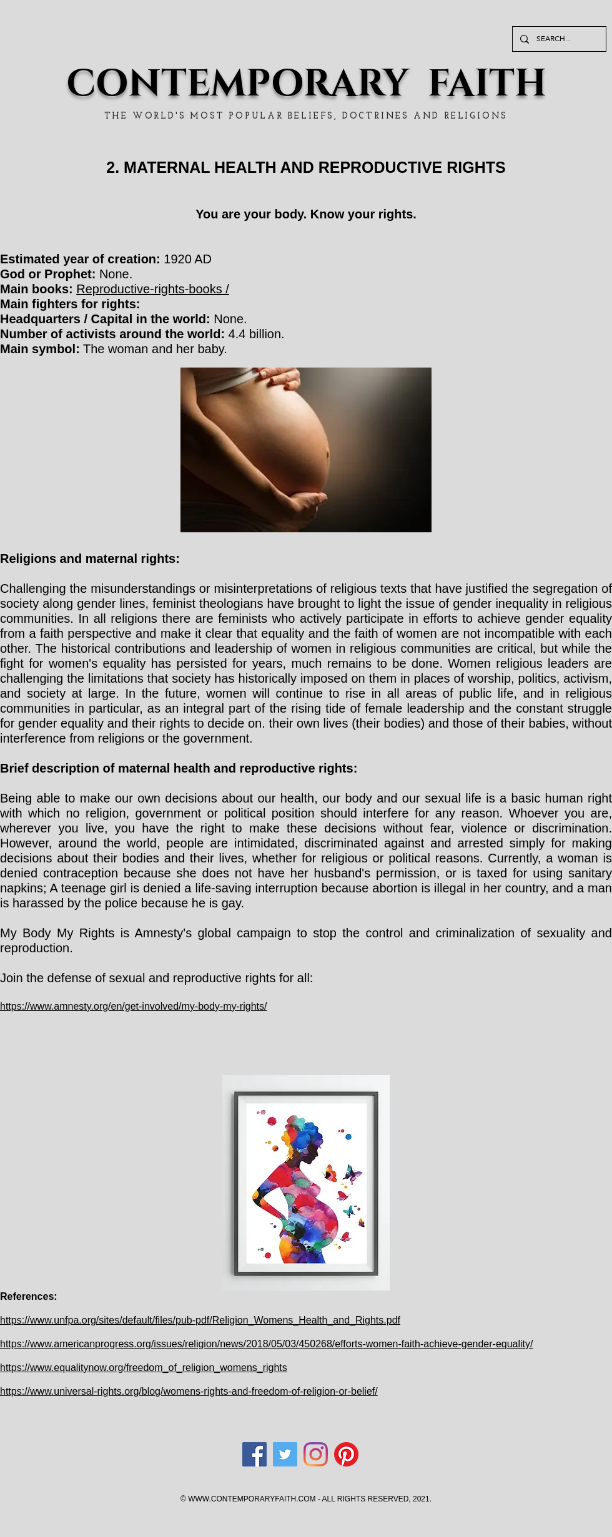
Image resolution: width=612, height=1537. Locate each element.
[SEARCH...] (558, 39)
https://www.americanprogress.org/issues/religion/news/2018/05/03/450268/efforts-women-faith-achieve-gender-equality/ (266, 1344)
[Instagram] (316, 1454)
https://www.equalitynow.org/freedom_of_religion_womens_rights (143, 1367)
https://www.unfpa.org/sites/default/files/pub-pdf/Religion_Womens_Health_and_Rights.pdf (200, 1320)
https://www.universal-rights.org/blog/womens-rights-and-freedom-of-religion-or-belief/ (189, 1391)
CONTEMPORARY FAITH (306, 84)
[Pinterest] (346, 1454)
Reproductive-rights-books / (152, 289)
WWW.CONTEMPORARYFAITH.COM (251, 1499)
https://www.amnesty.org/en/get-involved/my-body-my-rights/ (133, 1006)
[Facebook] (254, 1454)
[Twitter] (285, 1454)
